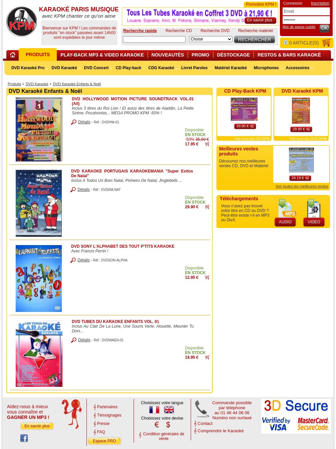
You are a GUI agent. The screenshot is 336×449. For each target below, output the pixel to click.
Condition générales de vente (163, 436)
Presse (103, 423)
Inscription (320, 3)
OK (324, 28)
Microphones (266, 68)
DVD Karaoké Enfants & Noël (77, 84)
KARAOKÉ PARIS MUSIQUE (21, 22)
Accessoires (298, 68)
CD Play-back (128, 68)
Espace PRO (104, 441)
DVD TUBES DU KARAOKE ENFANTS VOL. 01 (115, 321)
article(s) (301, 42)
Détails (84, 122)
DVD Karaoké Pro (27, 68)
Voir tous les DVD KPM (308, 139)
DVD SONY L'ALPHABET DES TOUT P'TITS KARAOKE (122, 246)
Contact (205, 423)
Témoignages (109, 415)
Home (14, 56)
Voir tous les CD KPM (252, 139)
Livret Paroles (194, 68)
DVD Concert (96, 68)
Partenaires (107, 407)
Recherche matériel (255, 30)
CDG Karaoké (161, 68)
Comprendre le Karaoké (221, 430)
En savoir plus (36, 426)
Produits (14, 84)
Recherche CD (179, 30)
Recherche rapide (140, 30)
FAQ (101, 432)
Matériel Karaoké (231, 68)
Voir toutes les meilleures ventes (302, 186)
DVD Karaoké (37, 84)
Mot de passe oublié (299, 27)
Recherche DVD (214, 30)
